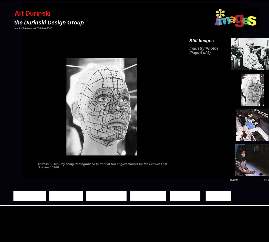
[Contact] (218, 196)
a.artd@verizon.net (25, 28)
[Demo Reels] (148, 196)
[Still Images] (66, 196)
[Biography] (185, 196)
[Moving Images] (106, 196)
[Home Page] (29, 196)
